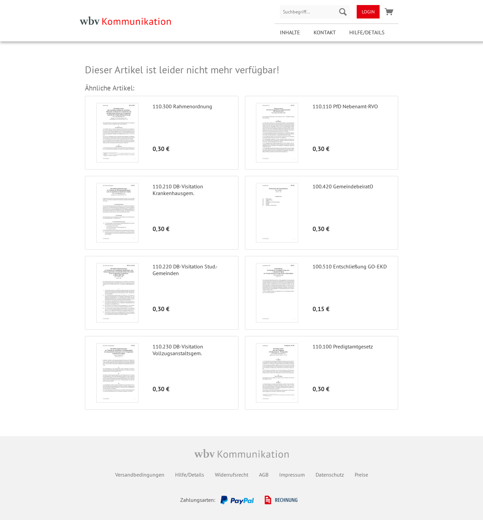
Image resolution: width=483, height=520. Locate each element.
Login (368, 12)
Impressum (292, 474)
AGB (263, 474)
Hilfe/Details (367, 32)
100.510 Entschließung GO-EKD (350, 266)
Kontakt (325, 32)
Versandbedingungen (139, 474)
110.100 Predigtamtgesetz (343, 346)
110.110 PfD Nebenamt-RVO (345, 106)
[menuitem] (315, 11)
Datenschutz (330, 474)
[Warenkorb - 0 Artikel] (389, 11)
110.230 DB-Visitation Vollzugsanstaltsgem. (178, 350)
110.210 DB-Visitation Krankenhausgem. (178, 189)
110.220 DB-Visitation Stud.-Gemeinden (185, 269)
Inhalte (290, 32)
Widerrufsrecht (231, 474)
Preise (361, 474)
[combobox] (315, 11)
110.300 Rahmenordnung (182, 106)
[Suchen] (343, 11)
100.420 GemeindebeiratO (343, 186)
